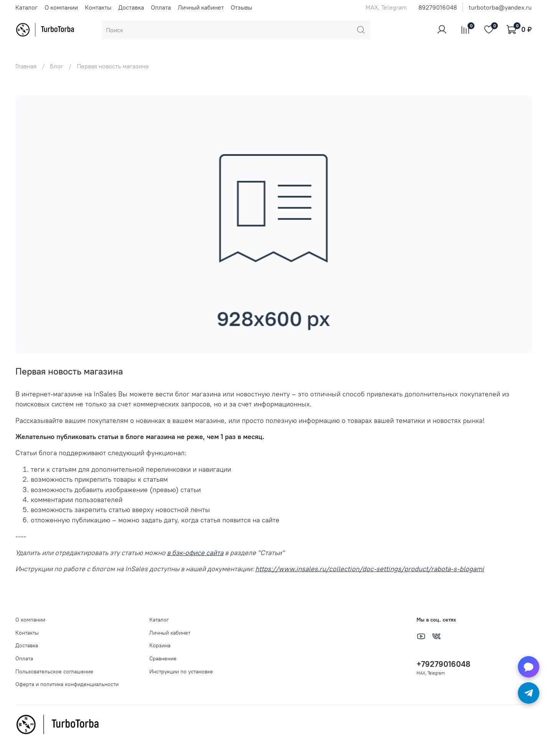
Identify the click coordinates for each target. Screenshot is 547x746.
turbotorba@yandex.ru (500, 7)
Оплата (161, 7)
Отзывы (241, 7)
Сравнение (163, 658)
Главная (25, 66)
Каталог (26, 7)
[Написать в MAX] (528, 667)
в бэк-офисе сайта (195, 553)
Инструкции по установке (181, 671)
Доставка (131, 7)
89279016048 (437, 7)
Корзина (159, 645)
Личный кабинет (201, 7)
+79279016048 (443, 664)
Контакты (98, 7)
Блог (56, 66)
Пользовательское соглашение (54, 671)
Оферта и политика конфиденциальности (67, 684)
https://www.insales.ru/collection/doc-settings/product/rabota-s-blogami (369, 569)
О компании (61, 7)
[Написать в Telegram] (528, 693)
